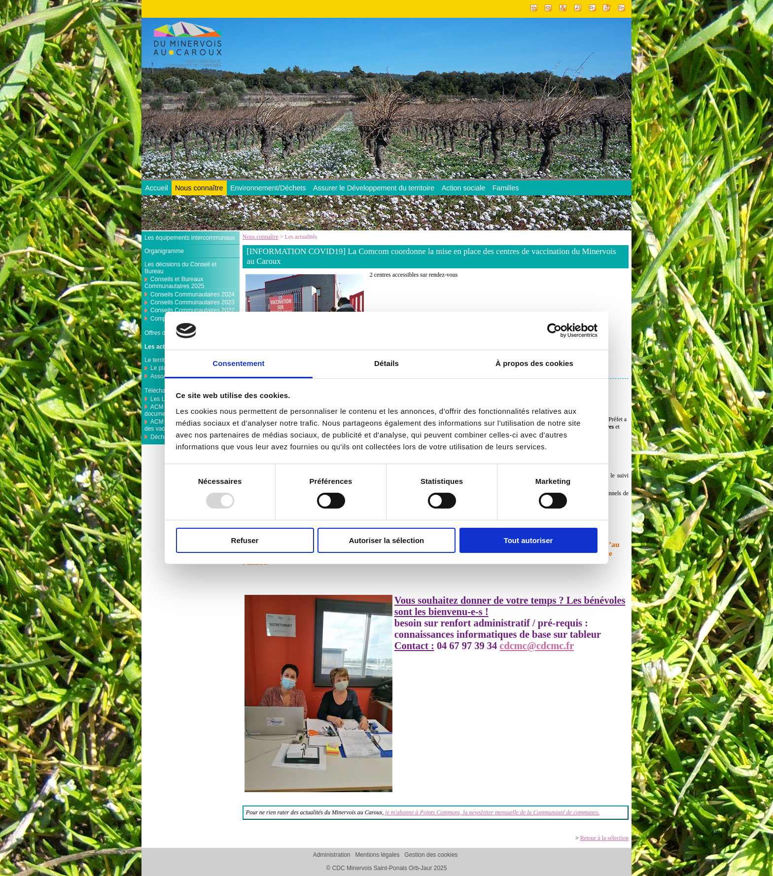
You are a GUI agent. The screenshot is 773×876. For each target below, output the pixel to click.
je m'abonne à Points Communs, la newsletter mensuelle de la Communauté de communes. (492, 812)
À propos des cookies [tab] (534, 363)
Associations (166, 376)
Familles (505, 188)
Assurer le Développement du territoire (373, 188)
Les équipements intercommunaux (189, 237)
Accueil (156, 188)
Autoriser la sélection (386, 540)
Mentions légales (377, 855)
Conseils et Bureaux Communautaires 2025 (174, 283)
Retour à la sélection (604, 838)
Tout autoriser (528, 540)
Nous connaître (199, 188)
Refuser (245, 540)
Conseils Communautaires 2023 (192, 302)
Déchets (161, 437)
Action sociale (464, 188)
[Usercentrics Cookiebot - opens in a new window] (554, 330)
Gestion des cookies (430, 855)
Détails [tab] (386, 363)
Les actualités (163, 346)
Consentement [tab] (238, 363)
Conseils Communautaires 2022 (192, 310)
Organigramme (164, 251)
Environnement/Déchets (268, 188)
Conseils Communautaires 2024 (192, 294)
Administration (332, 855)
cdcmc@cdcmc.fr (536, 645)
